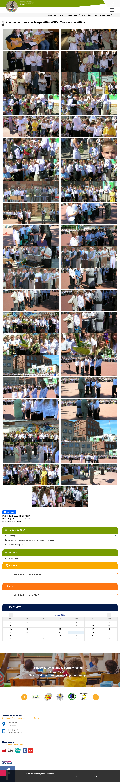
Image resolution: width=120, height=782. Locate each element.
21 (43, 632)
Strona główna (70, 15)
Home (60, 15)
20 (27, 632)
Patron (13, 553)
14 (43, 629)
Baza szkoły (10, 536)
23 (76, 632)
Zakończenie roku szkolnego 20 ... (99, 15)
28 (43, 635)
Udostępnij (9, 512)
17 (93, 629)
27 (27, 635)
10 (93, 626)
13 (27, 629)
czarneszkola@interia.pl (107, 3)
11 (109, 626)
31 (93, 635)
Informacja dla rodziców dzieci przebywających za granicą (29, 540)
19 (11, 632)
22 (60, 632)
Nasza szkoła (17, 530)
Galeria (81, 15)
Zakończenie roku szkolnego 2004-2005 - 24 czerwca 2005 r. (44, 22)
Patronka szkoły (12, 558)
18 (109, 629)
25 (109, 632)
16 (76, 629)
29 (60, 635)
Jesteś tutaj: (53, 15)
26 (11, 635)
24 (93, 632)
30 (76, 635)
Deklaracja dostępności (15, 545)
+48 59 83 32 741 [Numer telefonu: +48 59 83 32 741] (12, 730)
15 (60, 629)
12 (11, 629)
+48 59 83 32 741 (112, 3)
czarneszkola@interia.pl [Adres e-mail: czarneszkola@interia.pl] (15, 732)
